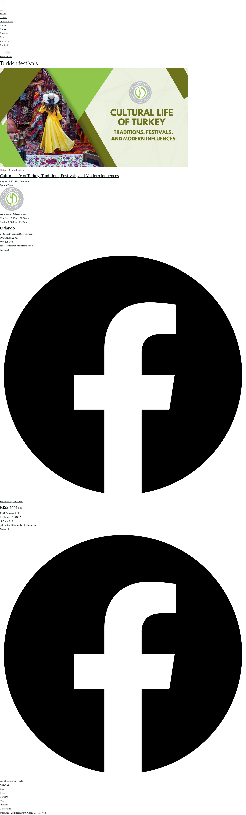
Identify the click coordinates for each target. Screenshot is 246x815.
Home (3, 13)
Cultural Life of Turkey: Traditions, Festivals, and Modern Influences (59, 175)
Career (3, 29)
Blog (2, 37)
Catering (4, 33)
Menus (3, 17)
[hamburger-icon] (1, 10)
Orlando (7, 227)
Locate (3, 25)
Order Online (6, 21)
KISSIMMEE (11, 507)
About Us (4, 41)
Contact (4, 45)
